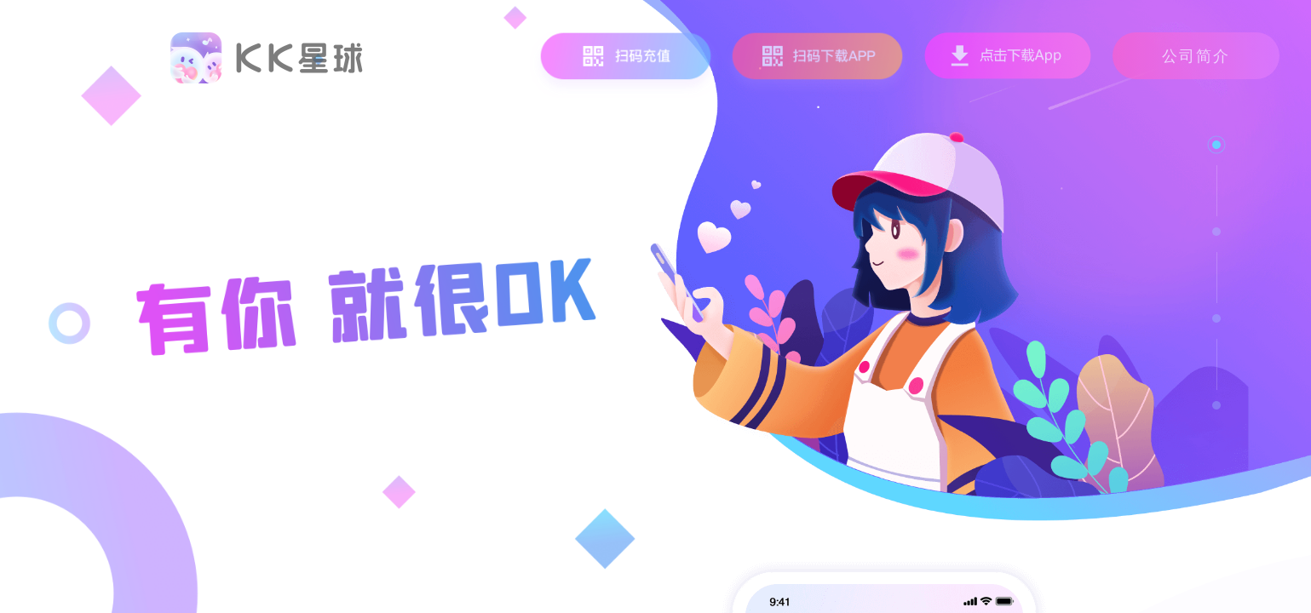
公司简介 (1196, 55)
